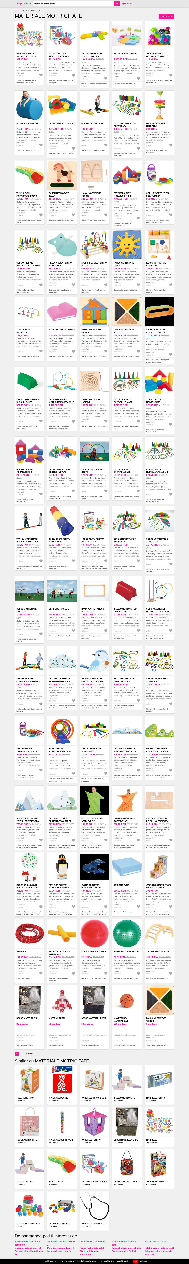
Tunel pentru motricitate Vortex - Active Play (60, 751)
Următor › (29, 1054)
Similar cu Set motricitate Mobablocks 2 (25, 501)
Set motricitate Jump (92, 123)
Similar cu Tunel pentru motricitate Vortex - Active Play (61, 780)
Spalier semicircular (157, 951)
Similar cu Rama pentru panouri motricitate (92, 637)
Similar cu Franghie (23, 978)
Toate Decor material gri (24, 1045)
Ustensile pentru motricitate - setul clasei (26, 56)
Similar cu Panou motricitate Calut (61, 220)
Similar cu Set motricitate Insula (125, 83)
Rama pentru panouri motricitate (92, 610)
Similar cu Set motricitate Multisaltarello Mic (155, 501)
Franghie (21, 951)
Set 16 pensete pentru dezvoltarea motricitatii (158, 196)
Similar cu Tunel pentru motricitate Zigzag (28, 221)
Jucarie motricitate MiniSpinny (157, 124)
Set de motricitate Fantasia (26, 610)
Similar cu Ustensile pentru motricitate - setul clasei (26, 82)
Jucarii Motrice (24, 1182)
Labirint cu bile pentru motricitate (94, 264)
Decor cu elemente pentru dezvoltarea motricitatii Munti (27, 821)
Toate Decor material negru (91, 1045)
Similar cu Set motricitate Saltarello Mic (126, 497)
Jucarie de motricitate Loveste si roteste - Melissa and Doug (158, 888)
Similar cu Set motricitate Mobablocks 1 (155, 431)
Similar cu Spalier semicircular (157, 978)
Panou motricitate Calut (59, 194)
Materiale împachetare (93, 1098)
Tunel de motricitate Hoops (92, 470)
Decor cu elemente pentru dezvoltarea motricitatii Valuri (125, 751)
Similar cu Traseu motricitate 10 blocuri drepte (125, 637)
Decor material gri (26, 1018)
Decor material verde (126, 1140)
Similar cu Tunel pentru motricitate (28, 356)
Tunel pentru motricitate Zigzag (26, 194)
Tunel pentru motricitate (23, 330)
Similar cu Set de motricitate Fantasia (26, 640)
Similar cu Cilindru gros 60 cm (27, 150)
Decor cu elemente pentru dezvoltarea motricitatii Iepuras (60, 821)
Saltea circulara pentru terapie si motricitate (155, 332)
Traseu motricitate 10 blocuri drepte (125, 610)
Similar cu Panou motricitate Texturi (126, 356)
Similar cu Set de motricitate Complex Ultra (124, 707)
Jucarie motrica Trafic (156, 1241)
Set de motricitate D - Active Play (93, 749)
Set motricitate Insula (126, 53)
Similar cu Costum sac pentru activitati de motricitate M (91, 847)
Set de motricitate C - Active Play (157, 680)
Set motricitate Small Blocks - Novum (61, 470)
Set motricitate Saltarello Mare (123, 400)
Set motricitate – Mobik (61, 123)
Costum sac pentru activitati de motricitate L (124, 821)
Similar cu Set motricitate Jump (92, 150)
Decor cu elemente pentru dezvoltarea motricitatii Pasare (92, 681)
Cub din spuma (121, 885)
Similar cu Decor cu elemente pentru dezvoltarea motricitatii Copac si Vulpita (29, 914)
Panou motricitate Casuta (91, 330)
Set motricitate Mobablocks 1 (154, 400)
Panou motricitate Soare (124, 264)
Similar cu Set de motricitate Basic (61, 636)
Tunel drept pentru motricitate (59, 540)
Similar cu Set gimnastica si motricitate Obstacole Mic (156, 637)
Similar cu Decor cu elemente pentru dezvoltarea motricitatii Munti (29, 847)
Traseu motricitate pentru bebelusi (91, 54)
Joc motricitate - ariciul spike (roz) (59, 54)
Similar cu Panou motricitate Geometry (156, 291)
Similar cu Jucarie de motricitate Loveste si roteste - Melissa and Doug (157, 914)
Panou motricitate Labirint (91, 400)
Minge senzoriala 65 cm (126, 951)
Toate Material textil (56, 1045)
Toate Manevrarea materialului (124, 1045)
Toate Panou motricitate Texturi (157, 1045)
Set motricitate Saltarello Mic (122, 470)
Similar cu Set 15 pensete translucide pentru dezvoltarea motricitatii (27, 778)
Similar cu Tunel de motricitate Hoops (92, 497)
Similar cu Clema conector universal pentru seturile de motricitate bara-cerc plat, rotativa (94, 914)
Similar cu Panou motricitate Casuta (94, 356)
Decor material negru (93, 1018)
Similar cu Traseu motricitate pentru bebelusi (94, 85)
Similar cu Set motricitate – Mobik (61, 153)
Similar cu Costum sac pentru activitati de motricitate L (124, 847)
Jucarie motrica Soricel (124, 1251)
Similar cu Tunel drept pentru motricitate (59, 567)
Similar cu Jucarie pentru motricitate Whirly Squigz (159, 82)
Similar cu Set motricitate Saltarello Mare (126, 428)
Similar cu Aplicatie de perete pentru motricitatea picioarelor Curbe (159, 847)
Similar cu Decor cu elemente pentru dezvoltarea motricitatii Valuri (127, 777)
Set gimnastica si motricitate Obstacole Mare (61, 402)
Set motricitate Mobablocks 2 (24, 470)
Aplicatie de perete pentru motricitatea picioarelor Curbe (157, 821)
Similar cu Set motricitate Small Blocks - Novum (60, 497)
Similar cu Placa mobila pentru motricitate (60, 291)
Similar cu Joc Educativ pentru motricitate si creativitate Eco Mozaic (94, 567)
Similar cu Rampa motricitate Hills (61, 356)
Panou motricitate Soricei (91, 194)
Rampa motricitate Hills (62, 329)
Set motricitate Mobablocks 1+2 (122, 194)
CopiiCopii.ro (24, 3)
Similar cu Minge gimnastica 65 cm (93, 978)
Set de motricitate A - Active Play (125, 124)
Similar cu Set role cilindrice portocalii (59, 980)
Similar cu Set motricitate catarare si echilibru (29, 710)
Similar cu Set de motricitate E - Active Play (157, 570)
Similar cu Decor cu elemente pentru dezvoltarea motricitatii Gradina (62, 707)
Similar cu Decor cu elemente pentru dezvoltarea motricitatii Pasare (94, 707)
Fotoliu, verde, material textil (159, 1248)
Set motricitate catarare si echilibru (28, 680)
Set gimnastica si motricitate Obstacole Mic (158, 612)
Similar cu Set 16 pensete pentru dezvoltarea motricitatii (157, 221)
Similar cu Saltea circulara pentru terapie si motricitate (158, 361)
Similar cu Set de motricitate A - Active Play (125, 155)
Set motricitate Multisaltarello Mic (157, 470)
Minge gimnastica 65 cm (93, 951)
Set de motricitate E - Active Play (157, 540)
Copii (17, 10)
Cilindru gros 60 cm (27, 123)
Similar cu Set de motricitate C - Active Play (157, 710)
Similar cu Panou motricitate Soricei (94, 220)
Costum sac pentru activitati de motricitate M (91, 821)
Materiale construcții (61, 1140)
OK (136, 1261)
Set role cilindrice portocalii (59, 952)
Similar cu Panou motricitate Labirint (94, 426)
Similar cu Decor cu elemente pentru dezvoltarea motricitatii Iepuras (62, 847)
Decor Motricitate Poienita (93, 1241)
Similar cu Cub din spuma (123, 912)
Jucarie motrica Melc (28, 1224)
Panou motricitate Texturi (124, 330)
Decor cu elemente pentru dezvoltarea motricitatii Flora (157, 751)
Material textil (57, 1018)
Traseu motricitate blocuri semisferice (27, 540)
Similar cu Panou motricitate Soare (126, 290)
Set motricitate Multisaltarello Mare (28, 264)
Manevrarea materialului (121, 1019)
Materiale (151, 1140)
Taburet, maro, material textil (127, 1248)
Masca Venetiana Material (28, 1248)
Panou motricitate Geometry (156, 264)
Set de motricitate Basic (59, 610)
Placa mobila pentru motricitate (60, 264)
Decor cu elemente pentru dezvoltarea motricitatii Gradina (60, 681)
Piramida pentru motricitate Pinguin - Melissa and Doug (60, 888)
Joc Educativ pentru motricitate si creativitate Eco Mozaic (94, 542)
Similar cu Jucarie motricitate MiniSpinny (156, 151)
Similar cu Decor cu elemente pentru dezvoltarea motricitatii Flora (159, 777)
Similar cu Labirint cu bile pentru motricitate (93, 291)
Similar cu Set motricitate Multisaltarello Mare (25, 291)
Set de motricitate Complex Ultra (124, 680)
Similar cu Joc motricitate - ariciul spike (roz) (61, 82)
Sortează (165, 16)
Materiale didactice (92, 1224)
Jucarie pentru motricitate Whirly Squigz (156, 56)
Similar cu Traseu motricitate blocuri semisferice (29, 567)
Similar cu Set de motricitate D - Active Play (92, 780)
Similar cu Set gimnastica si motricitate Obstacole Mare (59, 428)
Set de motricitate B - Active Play (125, 540)
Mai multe (144, 1261)
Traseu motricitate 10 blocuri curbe (28, 400)
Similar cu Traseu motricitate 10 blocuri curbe (27, 428)
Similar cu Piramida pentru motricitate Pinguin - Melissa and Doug (60, 914)
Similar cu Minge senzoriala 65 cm (126, 978)
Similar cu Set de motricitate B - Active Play (125, 567)
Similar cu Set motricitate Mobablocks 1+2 (123, 224)
